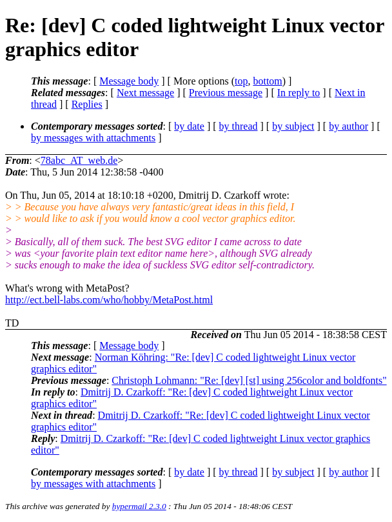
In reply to (298, 92)
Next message (145, 92)
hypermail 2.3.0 (139, 506)
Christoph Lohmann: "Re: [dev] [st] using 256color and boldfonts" (249, 380)
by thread (238, 126)
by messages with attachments (93, 137)
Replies (87, 104)
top (241, 80)
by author (348, 126)
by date (189, 126)
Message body (129, 80)
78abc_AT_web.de (79, 160)
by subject (293, 126)
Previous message (225, 92)
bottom (267, 80)
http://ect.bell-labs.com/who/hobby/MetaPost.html (109, 299)
